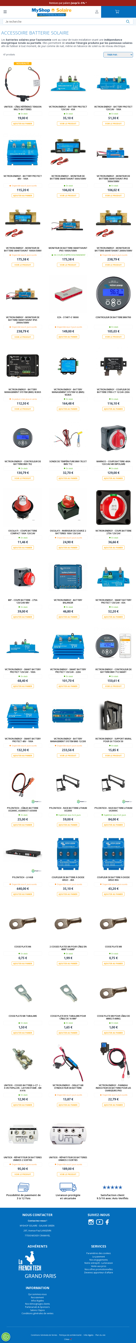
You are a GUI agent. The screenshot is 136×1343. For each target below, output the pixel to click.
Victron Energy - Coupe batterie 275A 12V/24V (113, 532)
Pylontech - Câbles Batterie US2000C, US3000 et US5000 (22, 809)
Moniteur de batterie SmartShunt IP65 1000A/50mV (68, 249)
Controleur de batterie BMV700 (113, 317)
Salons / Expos (37, 1309)
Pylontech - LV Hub (22, 877)
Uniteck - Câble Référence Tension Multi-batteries (22, 108)
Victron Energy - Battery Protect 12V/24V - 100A (113, 108)
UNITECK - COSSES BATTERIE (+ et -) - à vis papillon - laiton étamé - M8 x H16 (22, 1088)
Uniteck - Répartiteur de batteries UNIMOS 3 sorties (68, 1158)
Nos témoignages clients (37, 1303)
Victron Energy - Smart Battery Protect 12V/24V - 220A (68, 670)
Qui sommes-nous (37, 1293)
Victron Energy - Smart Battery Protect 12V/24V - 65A (113, 601)
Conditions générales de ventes (37, 1313)
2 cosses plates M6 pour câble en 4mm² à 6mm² (68, 947)
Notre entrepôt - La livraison (98, 1262)
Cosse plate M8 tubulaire (23, 1015)
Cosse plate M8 (113, 946)
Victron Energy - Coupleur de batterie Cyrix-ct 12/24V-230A (113, 390)
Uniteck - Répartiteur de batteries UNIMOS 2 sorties (23, 1158)
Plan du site (100, 1334)
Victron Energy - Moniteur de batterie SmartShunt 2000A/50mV (113, 249)
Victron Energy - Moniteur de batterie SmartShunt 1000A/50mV (22, 249)
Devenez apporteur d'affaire (98, 1272)
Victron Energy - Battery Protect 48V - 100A (23, 177)
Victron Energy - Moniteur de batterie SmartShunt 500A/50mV (68, 177)
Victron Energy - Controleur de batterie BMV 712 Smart (113, 670)
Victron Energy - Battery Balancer (68, 601)
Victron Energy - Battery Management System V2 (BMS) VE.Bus (68, 392)
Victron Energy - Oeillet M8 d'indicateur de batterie (68, 1086)
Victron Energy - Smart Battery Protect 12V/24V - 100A (23, 670)
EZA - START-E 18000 (68, 317)
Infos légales (37, 1300)
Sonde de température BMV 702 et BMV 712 (68, 462)
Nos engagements (98, 1259)
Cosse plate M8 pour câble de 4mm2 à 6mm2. (113, 1017)
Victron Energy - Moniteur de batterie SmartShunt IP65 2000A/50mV (22, 320)
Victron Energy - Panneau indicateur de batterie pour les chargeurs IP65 (113, 1088)
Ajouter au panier (22, 123)
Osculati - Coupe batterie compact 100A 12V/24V (22, 532)
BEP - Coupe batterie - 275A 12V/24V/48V (22, 601)
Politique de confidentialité (70, 1334)
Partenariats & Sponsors (37, 1306)
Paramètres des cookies (98, 1253)
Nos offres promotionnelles (99, 1269)
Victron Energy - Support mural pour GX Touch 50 (113, 739)
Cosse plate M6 (22, 946)
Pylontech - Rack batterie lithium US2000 (68, 809)
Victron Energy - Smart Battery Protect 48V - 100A (23, 739)
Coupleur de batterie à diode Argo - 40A (68, 878)
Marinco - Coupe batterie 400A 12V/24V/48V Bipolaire (113, 462)
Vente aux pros (98, 1265)
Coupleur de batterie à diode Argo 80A (113, 878)
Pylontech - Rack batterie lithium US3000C (113, 809)
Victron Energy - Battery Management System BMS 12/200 (68, 739)
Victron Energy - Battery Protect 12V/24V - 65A (68, 108)
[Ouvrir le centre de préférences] (5, 1336)
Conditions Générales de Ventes (44, 1334)
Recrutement (37, 1297)
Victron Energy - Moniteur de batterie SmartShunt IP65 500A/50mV (113, 179)
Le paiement (98, 1256)
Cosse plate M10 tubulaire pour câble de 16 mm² (68, 1017)
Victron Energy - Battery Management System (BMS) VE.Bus (22, 390)
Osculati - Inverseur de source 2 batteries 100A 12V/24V (68, 532)
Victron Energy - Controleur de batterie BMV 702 (23, 462)
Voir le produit (68, 123)
